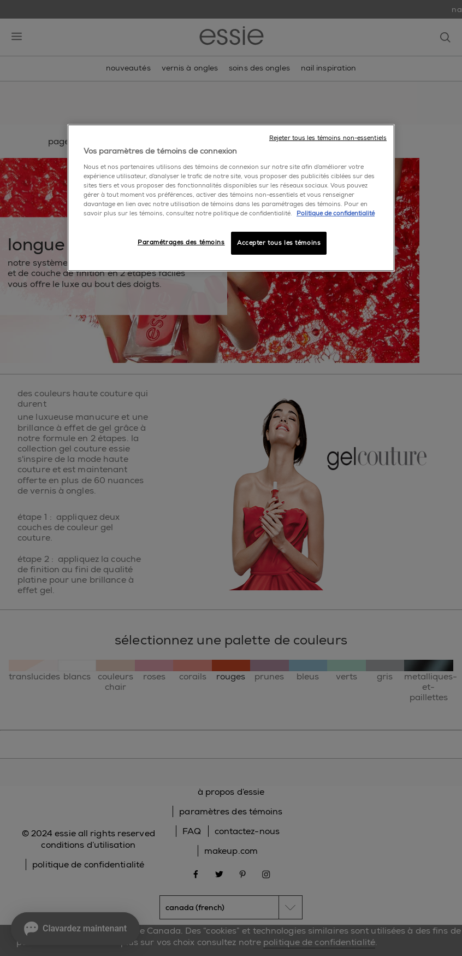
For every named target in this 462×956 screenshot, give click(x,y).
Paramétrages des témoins (181, 242)
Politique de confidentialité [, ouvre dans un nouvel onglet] (336, 213)
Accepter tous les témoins (279, 243)
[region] (231, 198)
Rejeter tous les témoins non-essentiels (328, 138)
